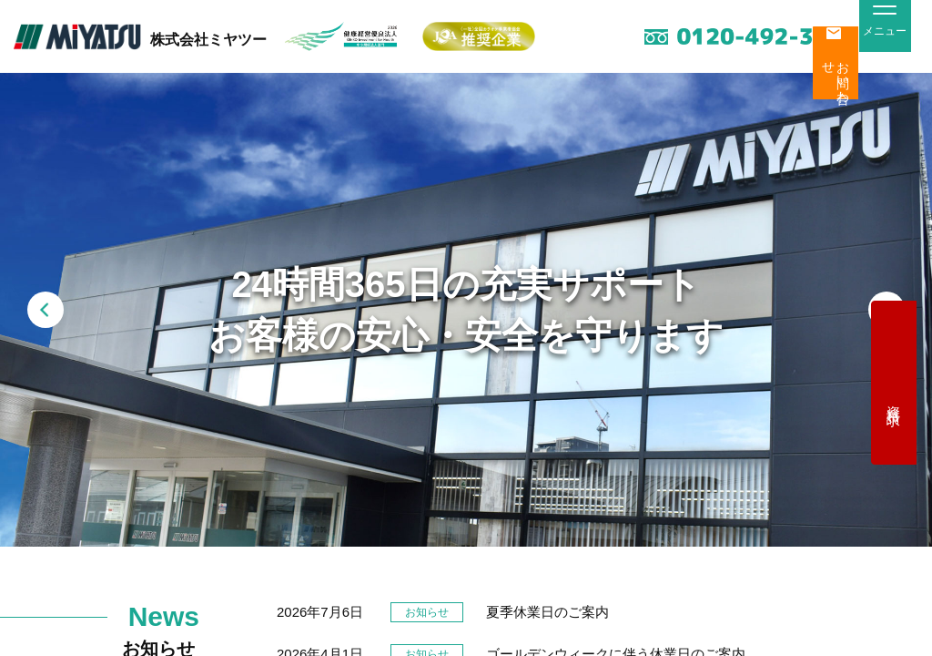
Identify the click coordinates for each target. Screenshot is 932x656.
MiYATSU (77, 37)
